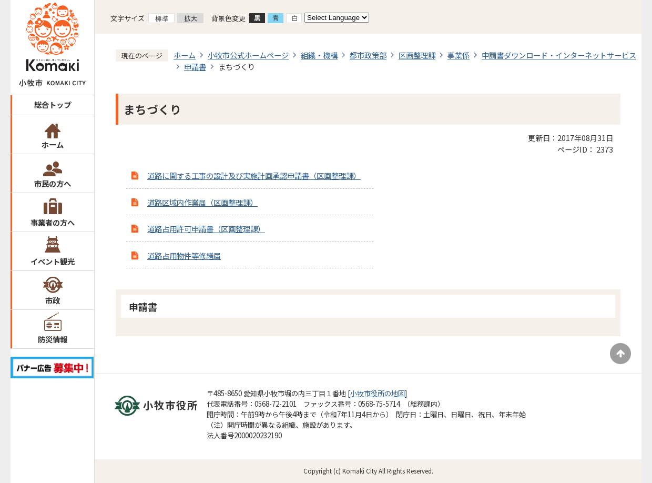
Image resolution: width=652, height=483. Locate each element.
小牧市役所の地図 (377, 393)
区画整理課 (417, 55)
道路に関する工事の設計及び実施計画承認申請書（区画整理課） (254, 175)
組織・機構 (319, 55)
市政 (52, 300)
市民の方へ (52, 183)
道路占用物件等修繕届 (184, 255)
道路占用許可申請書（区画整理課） (206, 228)
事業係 (458, 55)
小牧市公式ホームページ (248, 55)
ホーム (53, 144)
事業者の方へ (52, 222)
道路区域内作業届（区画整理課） (202, 202)
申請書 (195, 66)
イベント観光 (52, 261)
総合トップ (52, 104)
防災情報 (52, 339)
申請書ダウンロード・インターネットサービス (559, 55)
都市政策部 (368, 55)
